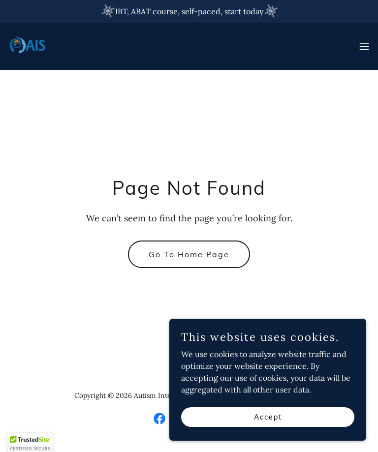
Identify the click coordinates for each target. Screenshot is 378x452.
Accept (268, 416)
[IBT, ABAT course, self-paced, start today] (189, 11)
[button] (364, 46)
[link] (27, 46)
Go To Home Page (189, 254)
